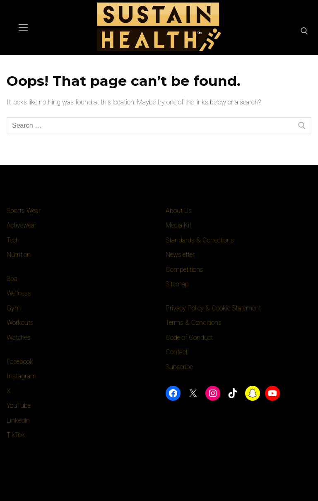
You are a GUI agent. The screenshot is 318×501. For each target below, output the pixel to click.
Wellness (19, 293)
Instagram (21, 376)
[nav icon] (23, 27)
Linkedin (18, 420)
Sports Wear (24, 211)
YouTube (19, 405)
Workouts (20, 323)
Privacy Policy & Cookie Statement (214, 308)
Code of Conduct (189, 337)
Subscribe (179, 367)
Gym (14, 308)
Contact (177, 352)
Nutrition (19, 255)
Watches (19, 337)
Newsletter (180, 255)
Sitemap (177, 284)
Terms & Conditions (194, 323)
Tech (13, 240)
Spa (12, 279)
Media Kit (178, 225)
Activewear (22, 225)
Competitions (184, 269)
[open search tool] (304, 31)
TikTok (16, 435)
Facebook (20, 361)
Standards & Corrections (200, 240)
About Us (179, 211)
